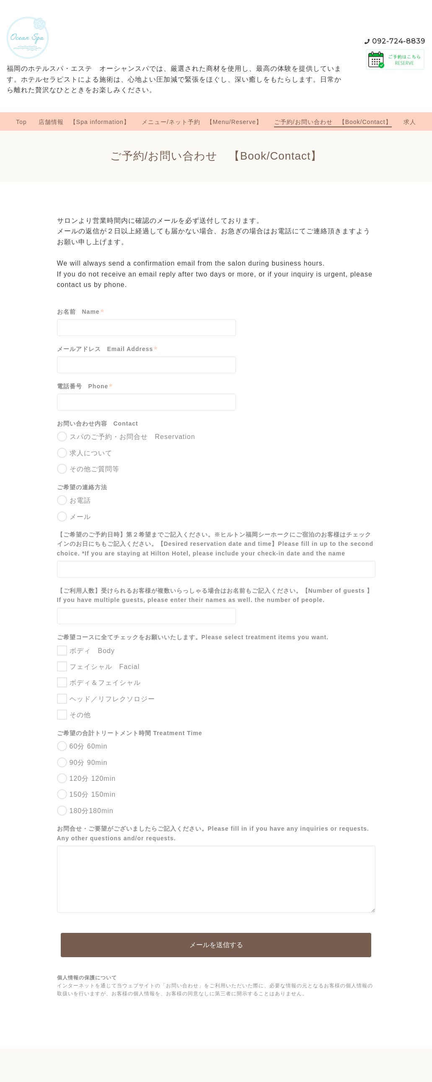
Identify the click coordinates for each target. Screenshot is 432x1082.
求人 (410, 122)
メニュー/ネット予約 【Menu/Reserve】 (202, 122)
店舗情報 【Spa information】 (84, 122)
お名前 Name (80, 311)
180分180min (92, 810)
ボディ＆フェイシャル (105, 682)
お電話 (80, 500)
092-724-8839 (398, 41)
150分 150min (93, 794)
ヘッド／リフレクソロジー (112, 698)
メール (80, 516)
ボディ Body (92, 650)
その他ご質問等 (94, 469)
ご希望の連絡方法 (82, 487)
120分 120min (93, 778)
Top (21, 122)
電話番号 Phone (85, 386)
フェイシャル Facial (105, 666)
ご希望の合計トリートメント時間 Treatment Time (129, 733)
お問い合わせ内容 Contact (97, 423)
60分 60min (89, 746)
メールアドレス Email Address (107, 349)
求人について (91, 453)
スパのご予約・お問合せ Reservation (132, 436)
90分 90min (89, 762)
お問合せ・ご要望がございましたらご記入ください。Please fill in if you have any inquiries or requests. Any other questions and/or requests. (213, 833)
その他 (80, 714)
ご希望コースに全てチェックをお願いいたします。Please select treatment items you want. (193, 637)
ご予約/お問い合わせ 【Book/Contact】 (333, 122)
